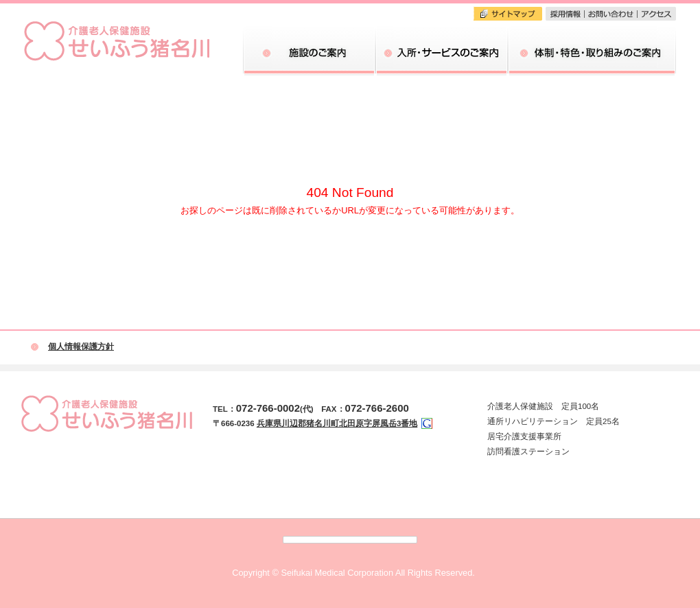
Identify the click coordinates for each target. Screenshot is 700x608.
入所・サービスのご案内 (442, 31)
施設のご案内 (309, 31)
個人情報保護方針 (81, 346)
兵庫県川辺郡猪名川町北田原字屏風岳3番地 (337, 423)
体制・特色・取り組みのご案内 (592, 31)
